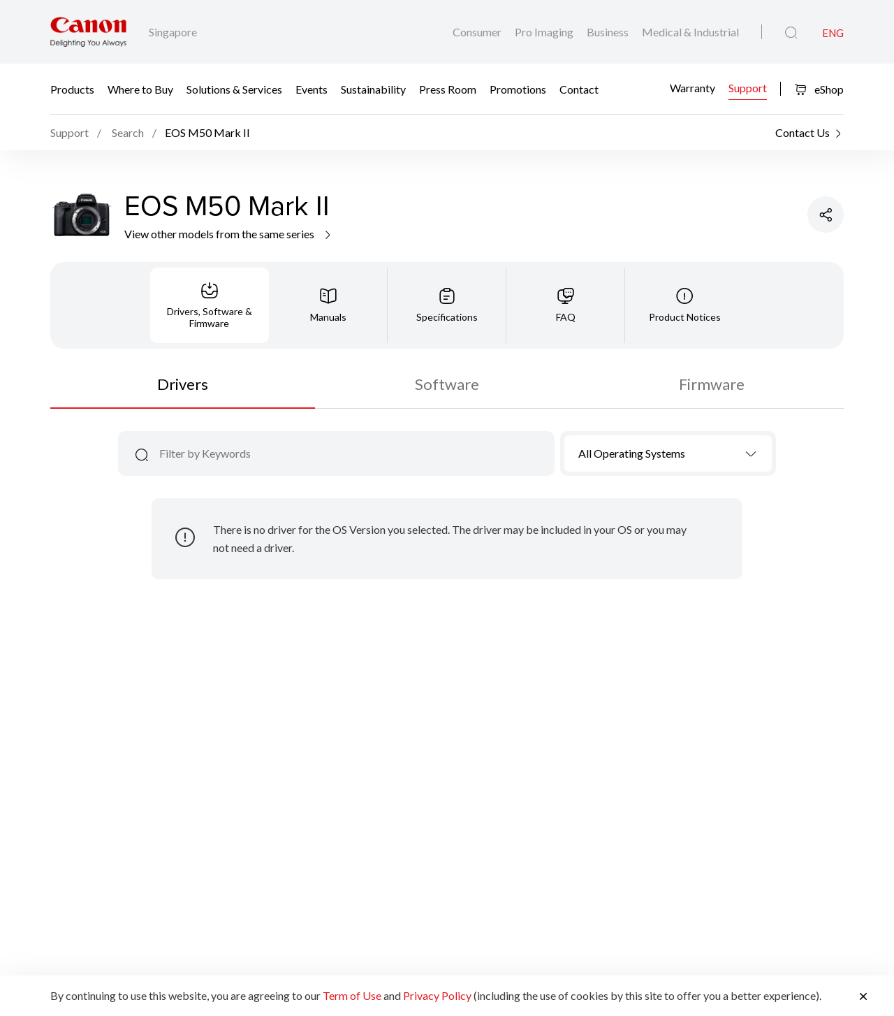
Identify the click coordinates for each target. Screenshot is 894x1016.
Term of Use (352, 995)
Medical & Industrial (690, 31)
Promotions (518, 89)
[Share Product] (825, 214)
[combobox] (668, 453)
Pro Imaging (545, 31)
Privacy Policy (437, 995)
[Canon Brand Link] (88, 32)
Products (72, 89)
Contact (579, 89)
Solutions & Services (234, 89)
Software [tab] (447, 384)
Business (609, 31)
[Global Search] (791, 33)
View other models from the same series (228, 233)
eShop (819, 89)
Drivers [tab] (182, 384)
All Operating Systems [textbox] (631, 453)
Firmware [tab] (712, 384)
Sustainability (373, 89)
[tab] (209, 305)
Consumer (478, 31)
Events (311, 89)
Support (747, 87)
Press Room (447, 89)
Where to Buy (140, 89)
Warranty (692, 87)
